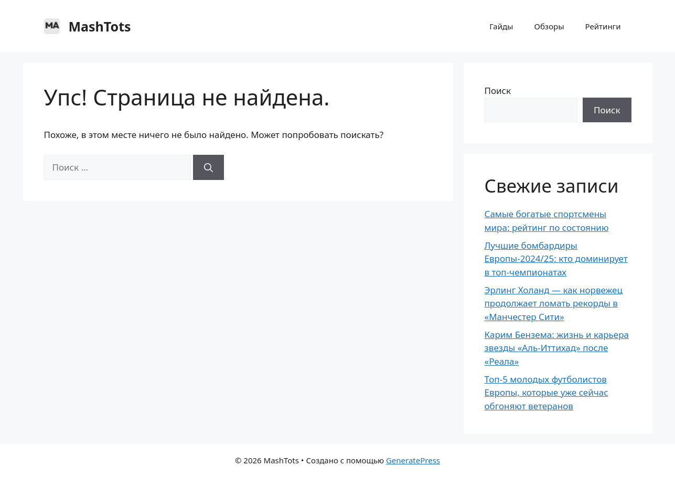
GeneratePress (413, 460)
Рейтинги (603, 26)
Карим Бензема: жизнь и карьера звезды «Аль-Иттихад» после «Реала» (557, 347)
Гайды (501, 26)
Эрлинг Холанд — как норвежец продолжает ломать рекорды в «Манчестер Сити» (554, 303)
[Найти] (208, 167)
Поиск (498, 90)
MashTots (100, 26)
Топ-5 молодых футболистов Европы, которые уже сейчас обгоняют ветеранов (546, 392)
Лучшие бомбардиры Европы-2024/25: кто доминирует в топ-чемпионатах (556, 258)
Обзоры (549, 26)
